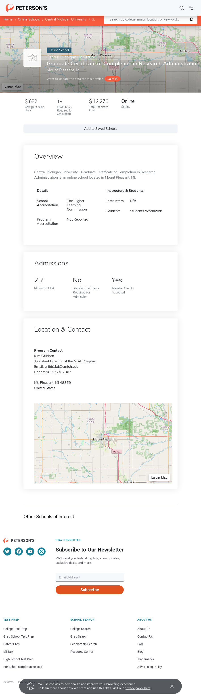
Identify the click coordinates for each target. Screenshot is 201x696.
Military (8, 651)
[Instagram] (42, 551)
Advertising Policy (149, 667)
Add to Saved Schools (100, 128)
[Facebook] (19, 551)
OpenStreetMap (171, 28)
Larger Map (13, 86)
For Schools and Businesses (22, 667)
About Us (143, 629)
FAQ (140, 644)
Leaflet (147, 28)
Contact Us (145, 636)
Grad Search (79, 636)
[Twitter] (7, 551)
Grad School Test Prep (18, 636)
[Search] (182, 7)
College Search (80, 629)
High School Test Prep (18, 659)
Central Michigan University (65, 19)
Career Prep (11, 644)
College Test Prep (15, 629)
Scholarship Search (83, 644)
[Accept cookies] (169, 686)
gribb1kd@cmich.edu (62, 366)
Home (8, 19)
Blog (140, 651)
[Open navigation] (190, 7)
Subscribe (89, 589)
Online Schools (29, 19)
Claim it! (112, 79)
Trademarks (145, 659)
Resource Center (81, 651)
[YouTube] (30, 551)
